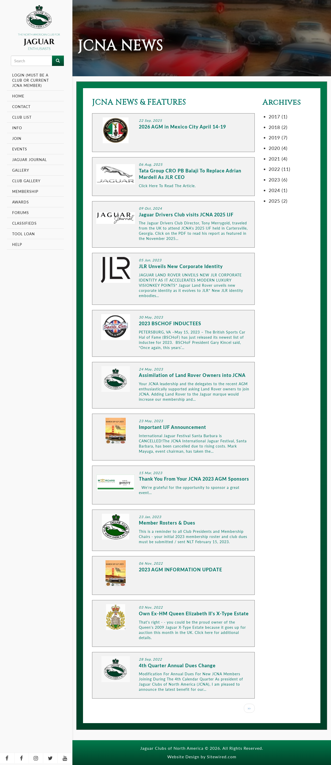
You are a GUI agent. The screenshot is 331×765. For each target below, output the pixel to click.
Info (17, 127)
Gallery (20, 170)
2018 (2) (278, 127)
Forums (20, 212)
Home (18, 96)
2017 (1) (278, 116)
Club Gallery (26, 180)
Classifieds (24, 223)
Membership (26, 191)
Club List (22, 117)
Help (17, 244)
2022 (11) (279, 169)
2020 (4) (278, 148)
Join (16, 138)
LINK (173, 132)
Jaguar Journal (29, 159)
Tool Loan (23, 233)
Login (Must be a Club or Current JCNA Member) (30, 80)
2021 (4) (278, 158)
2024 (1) (278, 190)
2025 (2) (278, 201)
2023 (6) (278, 179)
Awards (20, 201)
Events (20, 149)
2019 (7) (278, 137)
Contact (21, 106)
